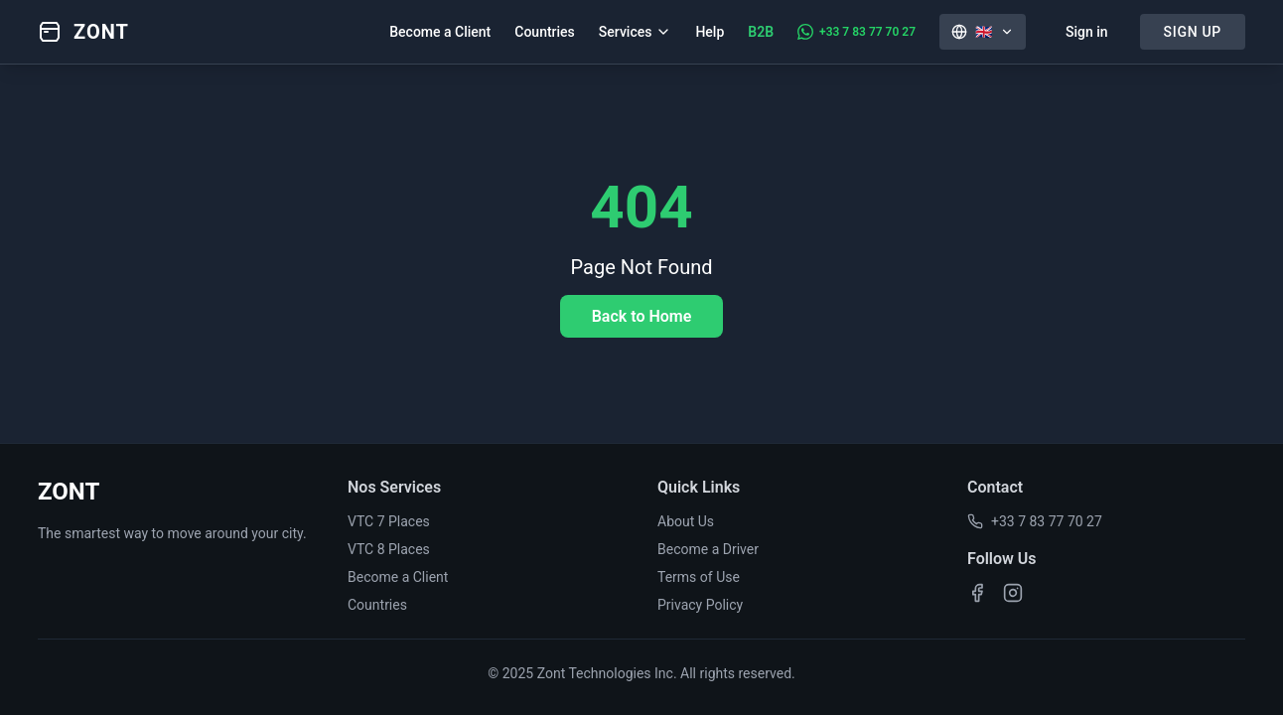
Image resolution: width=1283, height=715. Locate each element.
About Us (685, 521)
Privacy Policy (700, 605)
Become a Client (440, 32)
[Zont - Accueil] (83, 32)
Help (709, 32)
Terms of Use (698, 577)
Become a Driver (708, 549)
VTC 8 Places (389, 549)
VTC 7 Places (389, 521)
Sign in (1087, 32)
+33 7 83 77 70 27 (1034, 521)
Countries (544, 32)
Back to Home (642, 316)
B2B (761, 32)
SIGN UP (1192, 32)
